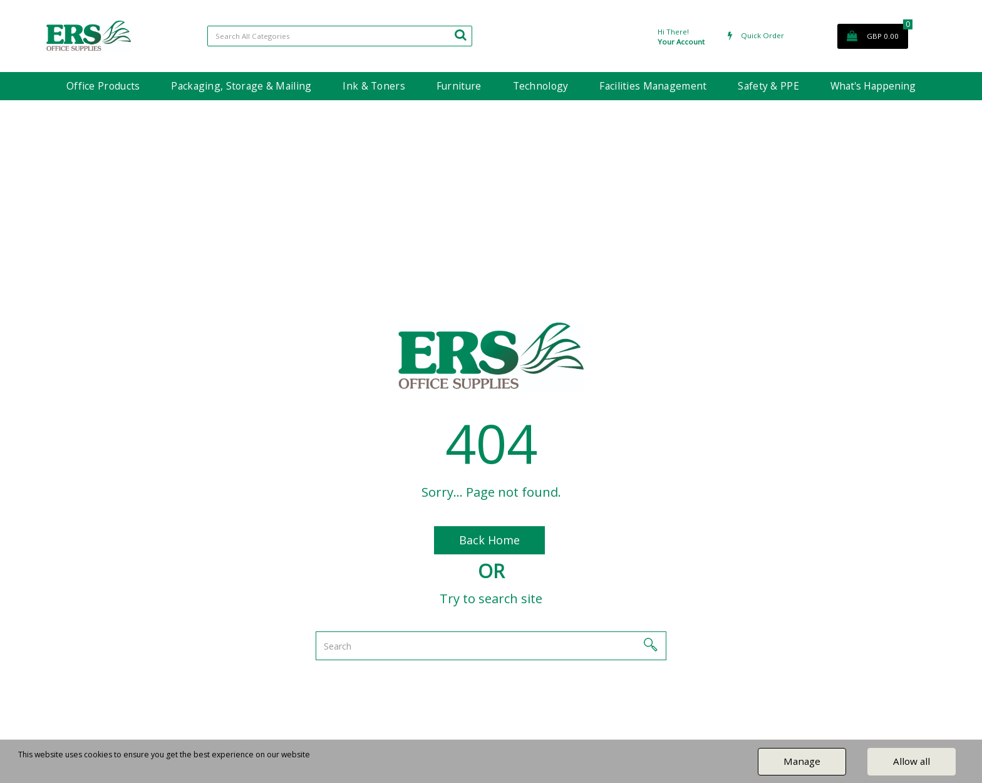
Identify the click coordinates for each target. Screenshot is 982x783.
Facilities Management (652, 86)
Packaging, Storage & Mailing (241, 86)
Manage (801, 761)
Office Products (103, 86)
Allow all (911, 761)
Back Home (489, 539)
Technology (541, 86)
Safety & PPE (768, 86)
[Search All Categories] (339, 36)
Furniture (459, 86)
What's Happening (873, 86)
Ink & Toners (374, 86)
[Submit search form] (460, 34)
